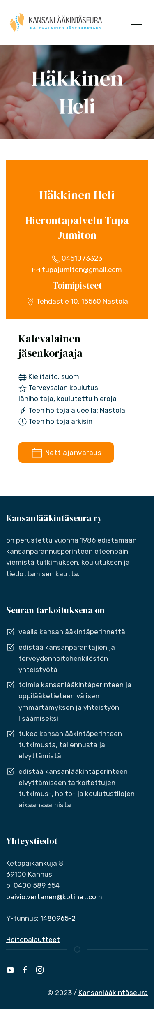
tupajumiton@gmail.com (77, 270)
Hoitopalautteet (33, 939)
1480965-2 (58, 918)
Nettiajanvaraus (66, 453)
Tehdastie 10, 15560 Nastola (77, 301)
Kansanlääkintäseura (113, 992)
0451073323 (77, 258)
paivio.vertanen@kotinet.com (54, 897)
